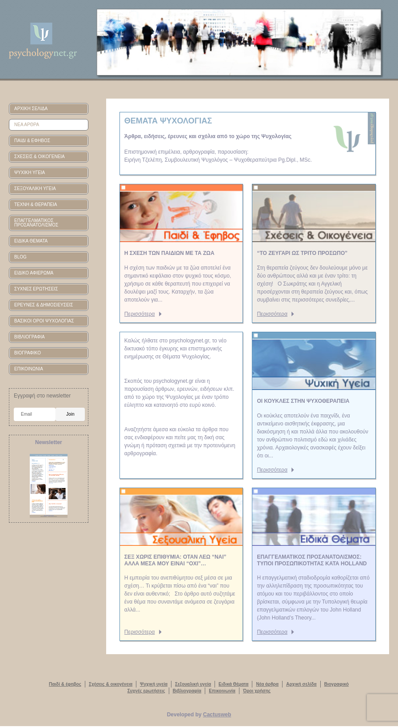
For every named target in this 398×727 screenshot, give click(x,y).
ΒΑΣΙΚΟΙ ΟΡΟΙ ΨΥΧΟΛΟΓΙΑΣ (44, 320)
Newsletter (48, 442)
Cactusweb (217, 714)
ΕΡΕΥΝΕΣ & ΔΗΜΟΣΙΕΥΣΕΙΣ (43, 304)
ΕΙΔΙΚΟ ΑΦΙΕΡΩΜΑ (33, 272)
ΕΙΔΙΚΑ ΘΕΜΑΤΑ (31, 240)
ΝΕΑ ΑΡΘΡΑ (26, 124)
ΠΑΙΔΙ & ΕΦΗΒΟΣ (32, 140)
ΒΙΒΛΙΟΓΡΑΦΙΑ (29, 336)
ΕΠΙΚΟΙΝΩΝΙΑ (28, 368)
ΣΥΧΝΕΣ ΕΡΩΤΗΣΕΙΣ (36, 288)
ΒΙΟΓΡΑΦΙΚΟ (27, 352)
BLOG (20, 256)
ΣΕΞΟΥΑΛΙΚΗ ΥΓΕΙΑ (35, 188)
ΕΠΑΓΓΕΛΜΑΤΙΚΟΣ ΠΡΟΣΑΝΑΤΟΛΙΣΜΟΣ (36, 222)
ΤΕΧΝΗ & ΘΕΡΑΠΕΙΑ (35, 204)
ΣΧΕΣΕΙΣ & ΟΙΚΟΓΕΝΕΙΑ (39, 156)
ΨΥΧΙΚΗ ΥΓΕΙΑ (29, 172)
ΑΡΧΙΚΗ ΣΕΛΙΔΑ (31, 108)
